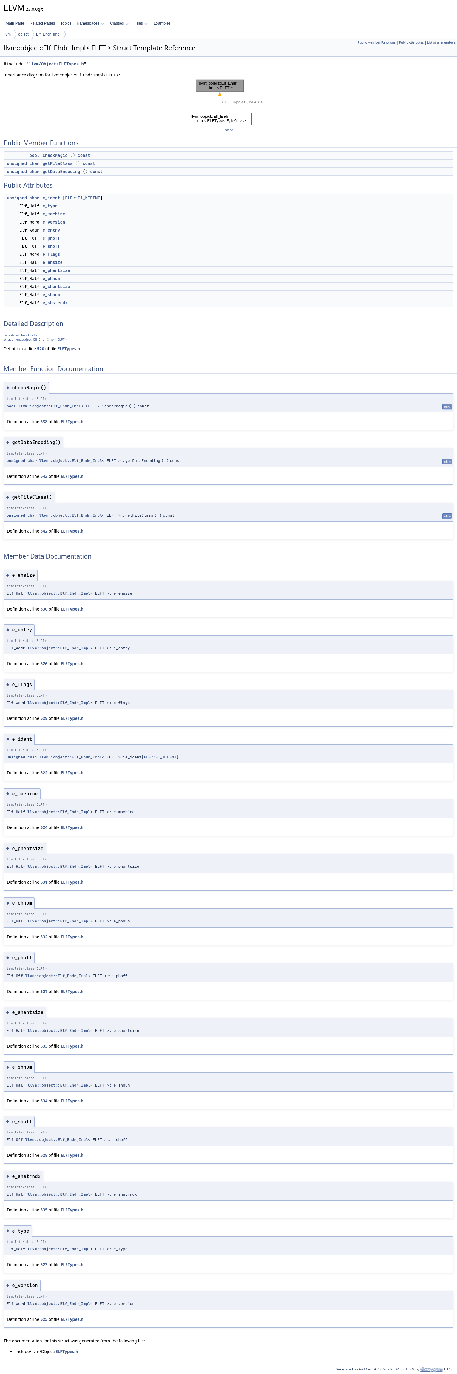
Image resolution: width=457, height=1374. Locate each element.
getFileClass (58, 163)
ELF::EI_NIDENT (82, 198)
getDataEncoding (61, 171)
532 (43, 937)
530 (43, 609)
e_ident (51, 198)
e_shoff (51, 246)
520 (40, 348)
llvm (7, 34)
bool (35, 155)
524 (43, 827)
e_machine (54, 214)
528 (43, 1155)
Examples (162, 23)
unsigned (17, 163)
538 (43, 421)
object (23, 34)
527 (43, 991)
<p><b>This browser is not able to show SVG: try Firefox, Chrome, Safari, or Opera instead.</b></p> (228, 102)
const (84, 155)
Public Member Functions (377, 42)
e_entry (51, 230)
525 (43, 1319)
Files (141, 23)
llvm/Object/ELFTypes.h (56, 64)
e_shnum (51, 294)
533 (43, 1046)
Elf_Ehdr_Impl (48, 34)
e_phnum (51, 278)
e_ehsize (53, 262)
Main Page (15, 23)
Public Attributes (411, 42)
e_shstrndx (55, 302)
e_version (54, 222)
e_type (50, 206)
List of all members (441, 42)
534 (43, 1101)
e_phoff (51, 238)
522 (43, 772)
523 (43, 1264)
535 (43, 1210)
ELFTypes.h (68, 348)
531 (43, 882)
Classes (119, 23)
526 (43, 663)
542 (43, 531)
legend (228, 130)
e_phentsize (56, 270)
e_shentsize (56, 286)
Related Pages (42, 23)
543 (43, 476)
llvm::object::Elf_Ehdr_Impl (49, 405)
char (35, 163)
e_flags (51, 254)
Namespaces (90, 23)
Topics (65, 23)
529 (43, 718)
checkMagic (55, 155)
